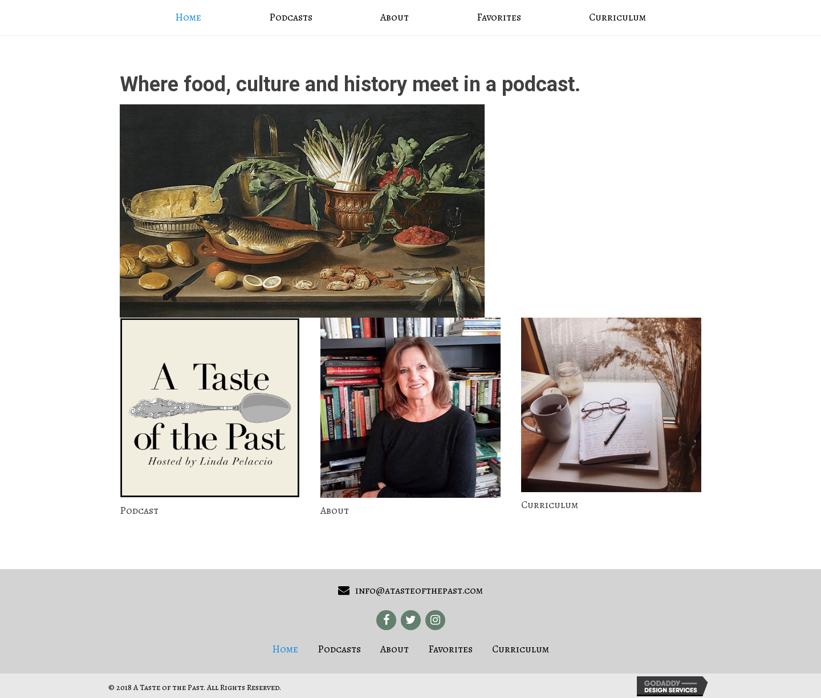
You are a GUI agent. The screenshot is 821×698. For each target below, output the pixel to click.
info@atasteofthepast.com (419, 590)
